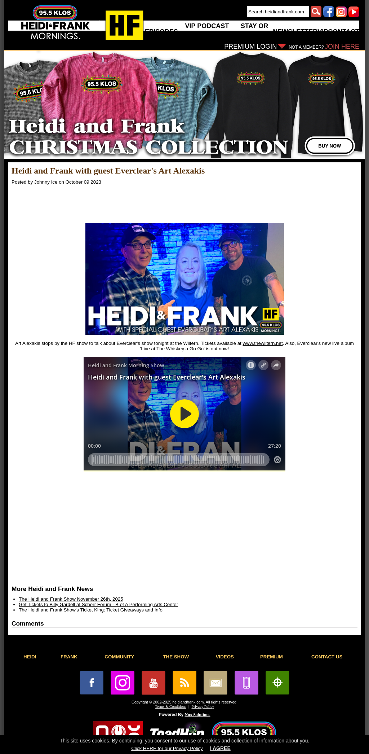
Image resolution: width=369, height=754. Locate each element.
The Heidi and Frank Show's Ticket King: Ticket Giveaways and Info (91, 610)
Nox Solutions (197, 714)
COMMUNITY (119, 656)
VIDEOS (225, 656)
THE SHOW (176, 656)
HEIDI (29, 656)
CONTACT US (326, 656)
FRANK (69, 656)
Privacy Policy (203, 707)
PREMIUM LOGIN (250, 46)
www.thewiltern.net (263, 343)
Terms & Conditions (170, 707)
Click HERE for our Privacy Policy (167, 748)
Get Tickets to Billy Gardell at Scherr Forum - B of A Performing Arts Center (98, 604)
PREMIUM (271, 656)
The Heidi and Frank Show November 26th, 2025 (71, 599)
